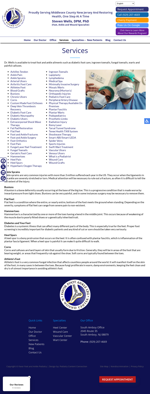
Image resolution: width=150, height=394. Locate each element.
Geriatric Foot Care (21, 153)
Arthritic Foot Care (20, 84)
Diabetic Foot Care (20, 112)
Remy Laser (55, 125)
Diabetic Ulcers (19, 118)
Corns (13, 100)
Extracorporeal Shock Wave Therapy (25, 123)
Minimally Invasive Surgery (64, 84)
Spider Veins (56, 140)
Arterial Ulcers (18, 81)
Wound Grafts (57, 162)
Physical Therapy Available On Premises (65, 105)
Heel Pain (15, 159)
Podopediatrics (57, 115)
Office (53, 40)
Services (64, 40)
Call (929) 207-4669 (128, 14)
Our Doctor (40, 40)
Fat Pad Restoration (21, 128)
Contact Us (120, 40)
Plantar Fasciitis (58, 109)
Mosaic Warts (56, 87)
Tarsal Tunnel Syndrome (62, 128)
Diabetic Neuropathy (22, 115)
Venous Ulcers (57, 153)
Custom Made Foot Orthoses (26, 103)
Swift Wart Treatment (61, 147)
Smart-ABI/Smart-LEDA (62, 137)
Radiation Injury (58, 121)
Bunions (15, 93)
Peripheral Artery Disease (63, 100)
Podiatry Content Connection (73, 366)
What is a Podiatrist (60, 156)
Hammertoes (17, 156)
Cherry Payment (127, 20)
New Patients (94, 40)
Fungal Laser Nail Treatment (26, 147)
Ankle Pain (16, 74)
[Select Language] (125, 3)
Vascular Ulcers (57, 150)
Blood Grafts (17, 90)
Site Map (104, 366)
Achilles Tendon (19, 71)
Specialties (78, 40)
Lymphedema (56, 78)
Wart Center (60, 340)
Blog (107, 40)
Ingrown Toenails (58, 71)
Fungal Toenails (19, 150)
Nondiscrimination (120, 366)
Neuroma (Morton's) (60, 90)
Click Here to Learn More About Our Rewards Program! (132, 32)
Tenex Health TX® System (63, 131)
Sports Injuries (57, 143)
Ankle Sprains (18, 78)
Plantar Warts (56, 112)
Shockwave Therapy (60, 134)
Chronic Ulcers (18, 96)
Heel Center (60, 327)
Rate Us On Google (128, 25)
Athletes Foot (18, 87)
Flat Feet (15, 131)
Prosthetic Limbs (58, 118)
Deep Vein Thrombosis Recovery (23, 108)
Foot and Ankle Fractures (24, 134)
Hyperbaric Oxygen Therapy (26, 165)
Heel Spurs (16, 162)
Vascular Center (62, 336)
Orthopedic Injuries (60, 93)
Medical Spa (55, 81)
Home (27, 40)
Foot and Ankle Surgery (23, 137)
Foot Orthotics (18, 140)
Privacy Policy (137, 366)
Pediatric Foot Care (59, 96)
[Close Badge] (29, 377)
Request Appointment (130, 9)
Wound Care (56, 159)
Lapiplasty (54, 74)
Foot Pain (15, 143)
